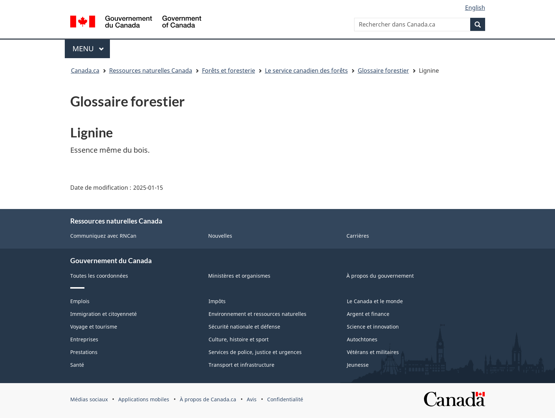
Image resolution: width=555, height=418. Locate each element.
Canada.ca (85, 71)
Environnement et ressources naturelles (257, 313)
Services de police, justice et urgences (255, 352)
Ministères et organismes (239, 275)
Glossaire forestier (383, 71)
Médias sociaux (89, 399)
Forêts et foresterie (228, 71)
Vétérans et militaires (373, 352)
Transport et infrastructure (241, 364)
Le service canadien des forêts (306, 71)
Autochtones (362, 339)
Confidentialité (285, 399)
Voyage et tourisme (93, 326)
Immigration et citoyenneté (103, 313)
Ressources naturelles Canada (150, 71)
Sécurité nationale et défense (244, 326)
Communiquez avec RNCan (103, 235)
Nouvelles (220, 235)
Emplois (80, 301)
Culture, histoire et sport (239, 339)
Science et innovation (373, 326)
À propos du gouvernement (380, 275)
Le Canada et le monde (375, 301)
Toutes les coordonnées (99, 275)
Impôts (217, 301)
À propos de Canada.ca (208, 399)
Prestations (84, 352)
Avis (252, 399)
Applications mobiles (143, 399)
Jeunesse (358, 364)
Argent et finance (368, 313)
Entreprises (84, 339)
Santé (77, 364)
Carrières (357, 235)
